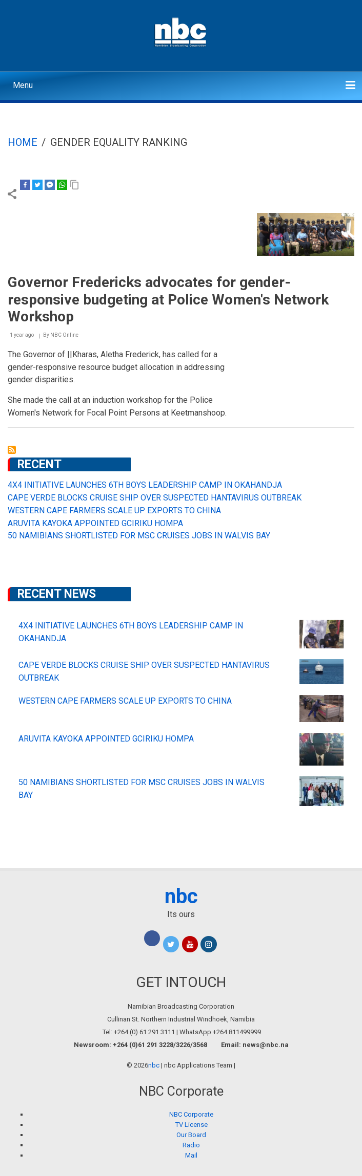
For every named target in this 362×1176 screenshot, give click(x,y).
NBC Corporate (191, 1114)
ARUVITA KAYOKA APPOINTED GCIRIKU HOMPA (95, 523)
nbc (181, 896)
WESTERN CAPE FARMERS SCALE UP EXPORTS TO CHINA (114, 510)
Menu (23, 85)
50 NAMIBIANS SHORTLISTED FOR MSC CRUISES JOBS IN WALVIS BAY (139, 535)
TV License (191, 1124)
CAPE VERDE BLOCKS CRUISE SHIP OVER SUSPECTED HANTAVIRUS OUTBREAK (154, 498)
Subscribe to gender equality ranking (12, 450)
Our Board (191, 1135)
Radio (191, 1145)
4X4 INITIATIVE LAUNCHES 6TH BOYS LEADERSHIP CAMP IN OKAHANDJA (145, 485)
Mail (191, 1155)
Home (22, 142)
